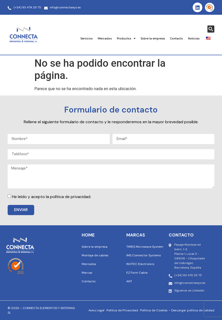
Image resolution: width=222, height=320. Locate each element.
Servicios (86, 38)
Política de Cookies (154, 310)
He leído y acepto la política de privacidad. (51, 196)
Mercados (105, 38)
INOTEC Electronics (140, 264)
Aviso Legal (96, 310)
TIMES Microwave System (144, 247)
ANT (129, 281)
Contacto (176, 38)
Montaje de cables (95, 255)
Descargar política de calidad (192, 310)
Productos (126, 38)
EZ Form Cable (136, 273)
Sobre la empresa (153, 38)
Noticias (194, 38)
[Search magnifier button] (210, 29)
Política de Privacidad (122, 310)
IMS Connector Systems (143, 255)
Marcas (87, 273)
